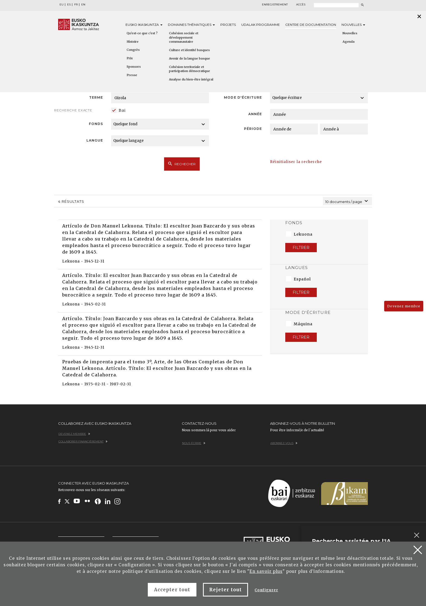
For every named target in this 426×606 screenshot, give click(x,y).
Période (253, 129)
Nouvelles (353, 25)
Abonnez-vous (283, 443)
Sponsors (134, 66)
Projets (228, 25)
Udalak (260, 25)
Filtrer (301, 247)
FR (76, 4)
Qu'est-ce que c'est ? (142, 33)
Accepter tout (172, 590)
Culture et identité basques (189, 50)
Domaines (191, 25)
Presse (132, 75)
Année (255, 114)
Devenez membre (403, 306)
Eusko (144, 25)
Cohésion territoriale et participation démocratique (189, 69)
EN (83, 4)
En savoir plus (266, 571)
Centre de (310, 25)
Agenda (349, 41)
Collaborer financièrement (83, 441)
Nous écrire (193, 443)
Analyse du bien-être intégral (191, 79)
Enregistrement (275, 4)
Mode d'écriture (243, 97)
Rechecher (182, 164)
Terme (96, 97)
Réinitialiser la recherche (296, 162)
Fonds (96, 124)
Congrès (133, 50)
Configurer (266, 590)
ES (69, 4)
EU (61, 4)
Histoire (133, 41)
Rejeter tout (225, 590)
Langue (94, 140)
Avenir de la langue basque (189, 58)
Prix (130, 58)
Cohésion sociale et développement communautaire (183, 37)
